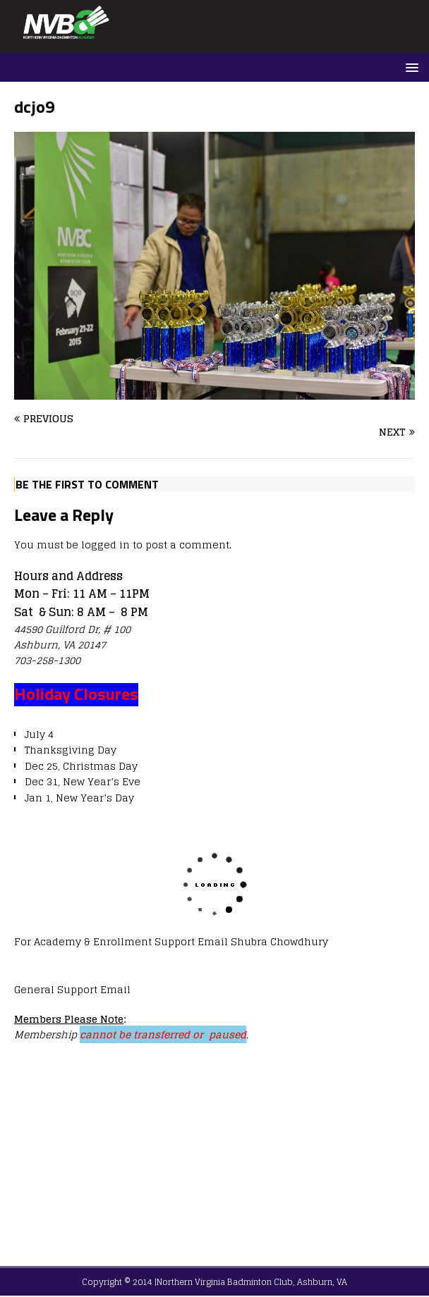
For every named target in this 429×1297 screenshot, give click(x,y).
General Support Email (72, 989)
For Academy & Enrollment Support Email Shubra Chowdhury (171, 941)
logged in (105, 544)
